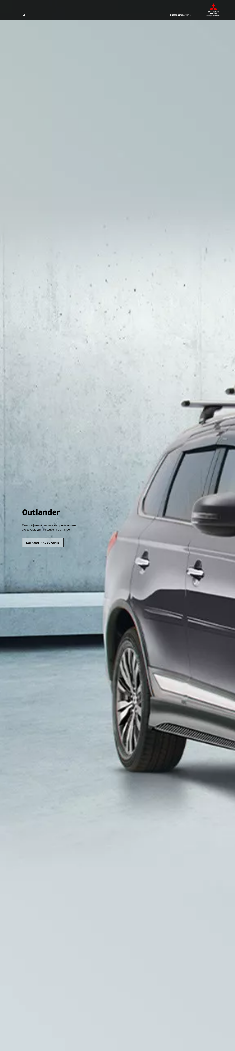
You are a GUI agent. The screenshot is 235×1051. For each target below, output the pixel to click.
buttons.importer (181, 15)
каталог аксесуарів (42, 542)
